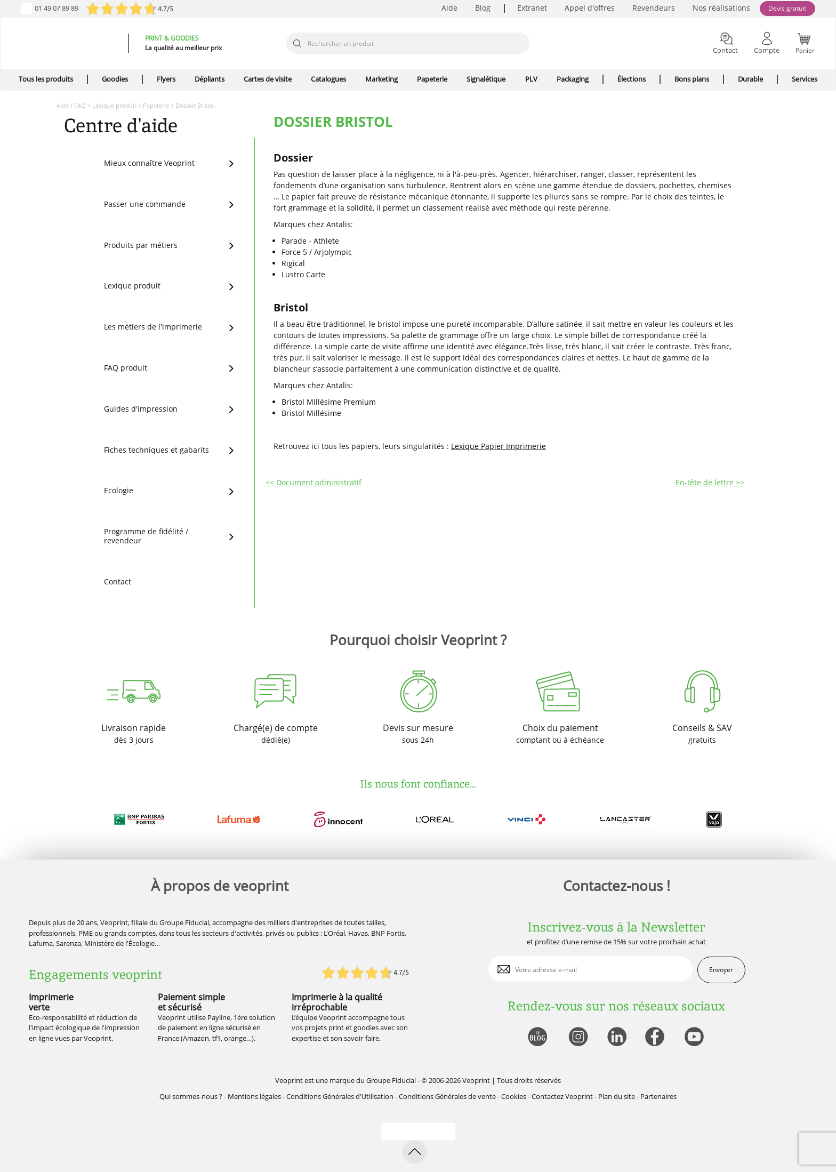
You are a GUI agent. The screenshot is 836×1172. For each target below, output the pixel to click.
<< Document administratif (313, 482)
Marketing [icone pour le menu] (381, 79)
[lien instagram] (577, 1037)
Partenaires (658, 1096)
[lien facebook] (656, 1037)
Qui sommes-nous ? (190, 1096)
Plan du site (616, 1096)
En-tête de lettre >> (710, 482)
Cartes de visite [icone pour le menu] (268, 79)
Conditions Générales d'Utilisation (339, 1096)
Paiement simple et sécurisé (191, 1002)
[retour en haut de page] (415, 1152)
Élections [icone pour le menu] (631, 79)
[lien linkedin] (616, 1037)
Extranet (532, 8)
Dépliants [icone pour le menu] (209, 79)
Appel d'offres (590, 8)
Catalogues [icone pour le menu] (328, 79)
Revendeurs (653, 8)
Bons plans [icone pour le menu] (691, 79)
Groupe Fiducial (391, 1080)
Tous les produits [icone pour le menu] (46, 79)
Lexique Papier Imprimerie (498, 446)
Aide (449, 8)
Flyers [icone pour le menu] (166, 79)
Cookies (513, 1096)
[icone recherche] (297, 44)
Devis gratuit (787, 8)
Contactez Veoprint (562, 1096)
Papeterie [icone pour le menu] (432, 79)
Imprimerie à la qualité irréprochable (337, 1002)
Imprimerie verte (51, 1002)
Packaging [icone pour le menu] (573, 79)
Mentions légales (254, 1096)
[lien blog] (537, 1037)
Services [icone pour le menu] (804, 79)
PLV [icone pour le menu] (531, 79)
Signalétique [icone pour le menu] (486, 79)
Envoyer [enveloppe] (721, 969)
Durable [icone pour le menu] (750, 79)
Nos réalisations (721, 8)
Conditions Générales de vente (447, 1096)
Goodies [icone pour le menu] (115, 79)
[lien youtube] (695, 1037)
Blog (483, 8)
